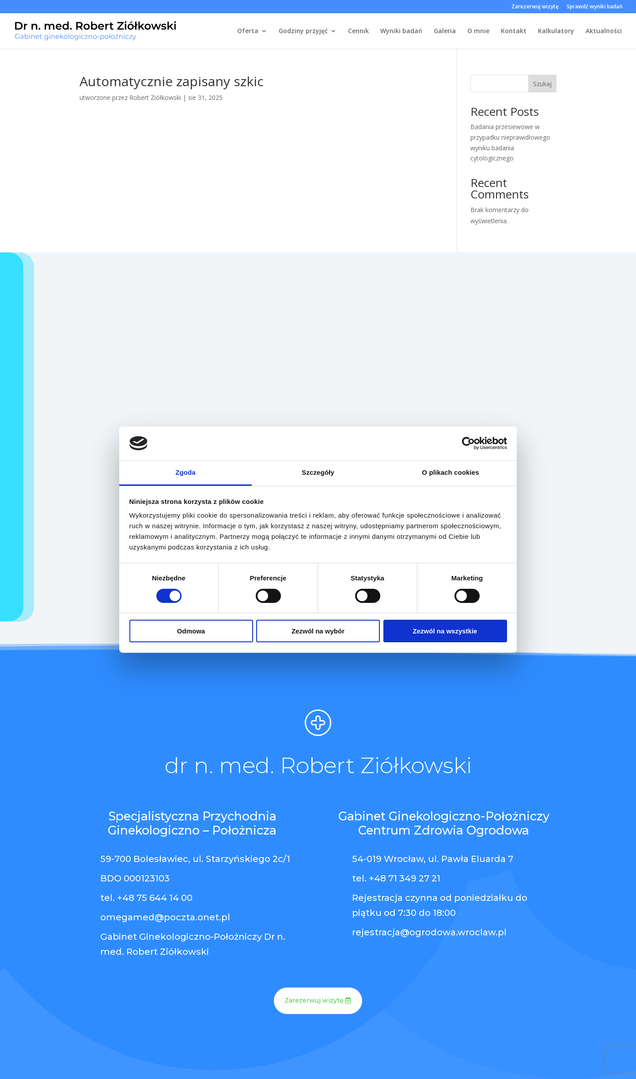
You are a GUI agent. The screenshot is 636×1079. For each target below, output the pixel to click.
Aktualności (604, 31)
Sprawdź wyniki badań (595, 7)
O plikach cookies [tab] (450, 472)
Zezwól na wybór (318, 631)
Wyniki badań (401, 31)
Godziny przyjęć (303, 31)
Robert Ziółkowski (155, 97)
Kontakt (513, 31)
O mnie (478, 31)
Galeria (445, 31)
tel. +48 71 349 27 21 (396, 878)
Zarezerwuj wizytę (535, 7)
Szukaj (542, 84)
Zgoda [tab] (185, 472)
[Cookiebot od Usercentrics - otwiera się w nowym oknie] (468, 443)
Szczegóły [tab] (318, 472)
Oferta (247, 31)
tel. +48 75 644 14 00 (146, 897)
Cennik (358, 31)
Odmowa (191, 631)
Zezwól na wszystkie (445, 631)
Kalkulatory (556, 31)
